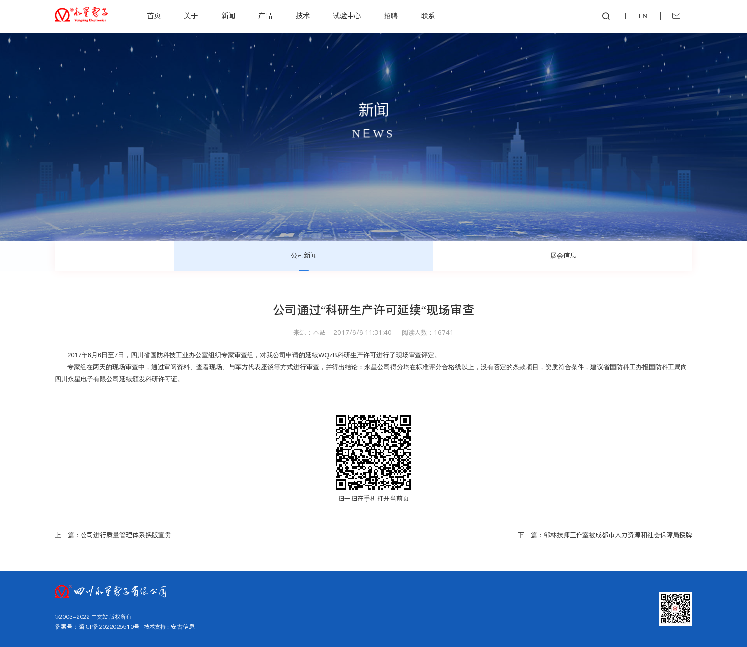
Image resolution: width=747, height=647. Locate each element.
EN (632, 16)
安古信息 (178, 628)
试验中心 (347, 16)
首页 (155, 16)
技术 (303, 16)
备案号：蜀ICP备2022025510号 (95, 628)
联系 (429, 16)
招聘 (392, 16)
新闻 (229, 16)
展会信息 (563, 255)
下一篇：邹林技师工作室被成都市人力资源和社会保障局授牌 (605, 535)
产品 (266, 16)
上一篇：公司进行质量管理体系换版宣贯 (113, 535)
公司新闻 (304, 255)
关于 (192, 16)
